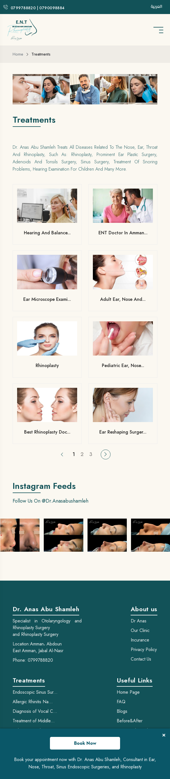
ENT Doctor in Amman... (123, 233)
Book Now (85, 743)
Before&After (130, 721)
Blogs (122, 711)
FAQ (121, 701)
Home (18, 54)
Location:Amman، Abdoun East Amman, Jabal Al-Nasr (38, 647)
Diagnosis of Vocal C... (35, 711)
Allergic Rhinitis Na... (33, 701)
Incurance (140, 640)
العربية (156, 6)
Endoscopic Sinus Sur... (35, 692)
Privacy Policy (144, 649)
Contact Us (141, 659)
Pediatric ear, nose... (123, 365)
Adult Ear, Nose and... (123, 299)
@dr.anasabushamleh (65, 501)
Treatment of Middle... (34, 721)
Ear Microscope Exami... (47, 299)
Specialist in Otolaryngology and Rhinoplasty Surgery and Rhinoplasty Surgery (47, 628)
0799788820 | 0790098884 (38, 8)
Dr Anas (138, 621)
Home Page (128, 692)
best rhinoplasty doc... (47, 432)
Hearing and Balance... (47, 233)
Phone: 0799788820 (33, 660)
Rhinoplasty (47, 365)
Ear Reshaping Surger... (122, 432)
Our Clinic (140, 630)
